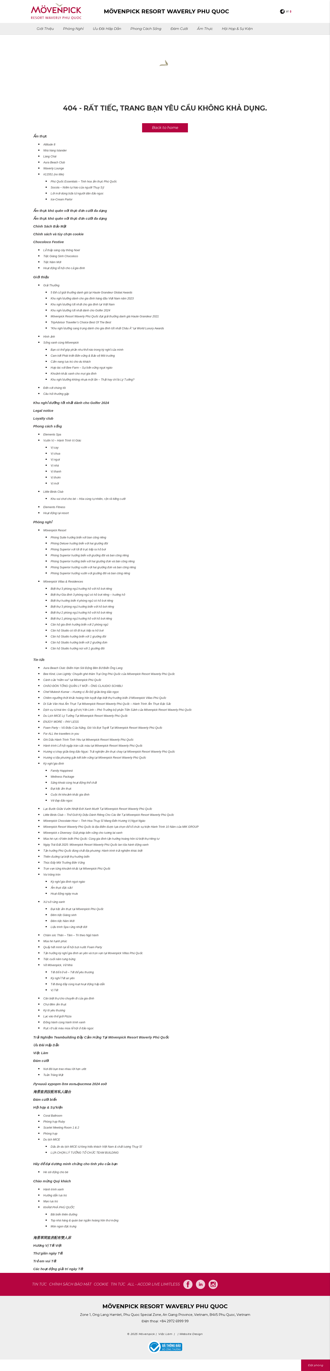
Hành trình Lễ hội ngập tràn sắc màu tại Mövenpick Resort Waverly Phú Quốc (93, 745)
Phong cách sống (145, 28)
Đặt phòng (315, 1365)
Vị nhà (55, 465)
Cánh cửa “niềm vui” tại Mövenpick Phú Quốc (72, 680)
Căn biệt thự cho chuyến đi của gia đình (68, 998)
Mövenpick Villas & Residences (63, 581)
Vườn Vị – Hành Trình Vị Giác (62, 440)
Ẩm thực (205, 28)
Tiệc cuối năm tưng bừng (59, 959)
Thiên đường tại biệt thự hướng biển (66, 856)
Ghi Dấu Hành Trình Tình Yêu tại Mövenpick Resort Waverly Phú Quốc (88, 739)
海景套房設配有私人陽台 (52, 1092)
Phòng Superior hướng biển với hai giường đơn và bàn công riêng (93, 561)
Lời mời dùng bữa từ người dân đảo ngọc (77, 193)
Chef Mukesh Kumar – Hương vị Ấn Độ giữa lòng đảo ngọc (81, 692)
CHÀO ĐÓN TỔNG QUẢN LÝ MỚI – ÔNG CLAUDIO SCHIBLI (83, 686)
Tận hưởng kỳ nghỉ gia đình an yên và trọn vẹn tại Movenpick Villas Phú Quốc (93, 953)
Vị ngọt (55, 459)
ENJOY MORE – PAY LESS (61, 721)
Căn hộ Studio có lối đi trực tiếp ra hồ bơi (77, 630)
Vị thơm (56, 477)
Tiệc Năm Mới (52, 262)
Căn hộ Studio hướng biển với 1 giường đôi (78, 636)
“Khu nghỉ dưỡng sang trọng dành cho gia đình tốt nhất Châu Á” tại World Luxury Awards (107, 328)
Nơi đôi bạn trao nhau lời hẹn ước (64, 1069)
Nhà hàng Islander (55, 150)
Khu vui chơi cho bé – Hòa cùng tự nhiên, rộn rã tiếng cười (88, 499)
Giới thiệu (45, 28)
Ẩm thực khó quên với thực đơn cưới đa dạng (70, 211)
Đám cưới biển (45, 1099)
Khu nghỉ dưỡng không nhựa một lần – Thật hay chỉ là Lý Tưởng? (92, 379)
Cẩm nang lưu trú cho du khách (71, 361)
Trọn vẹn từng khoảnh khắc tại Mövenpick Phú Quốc (76, 868)
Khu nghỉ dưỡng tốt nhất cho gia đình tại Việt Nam (83, 304)
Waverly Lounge (53, 168)
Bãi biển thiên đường (64, 1214)
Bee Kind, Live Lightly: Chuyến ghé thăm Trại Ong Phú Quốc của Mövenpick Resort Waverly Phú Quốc (109, 674)
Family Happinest (62, 770)
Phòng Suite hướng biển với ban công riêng (78, 537)
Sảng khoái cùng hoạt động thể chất (74, 782)
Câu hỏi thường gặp (56, 393)
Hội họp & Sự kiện (237, 28)
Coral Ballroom (52, 1115)
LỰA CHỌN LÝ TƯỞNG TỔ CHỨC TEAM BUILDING (84, 1152)
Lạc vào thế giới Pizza (57, 1016)
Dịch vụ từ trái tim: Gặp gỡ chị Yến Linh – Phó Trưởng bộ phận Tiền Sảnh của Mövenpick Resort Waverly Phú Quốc (117, 709)
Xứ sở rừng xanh (54, 902)
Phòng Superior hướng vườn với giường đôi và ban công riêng (90, 573)
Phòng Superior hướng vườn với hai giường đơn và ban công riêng (93, 567)
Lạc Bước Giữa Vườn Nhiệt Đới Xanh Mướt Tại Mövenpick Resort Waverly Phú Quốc (97, 809)
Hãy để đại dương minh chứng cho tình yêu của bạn (75, 1164)
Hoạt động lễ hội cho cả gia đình (64, 268)
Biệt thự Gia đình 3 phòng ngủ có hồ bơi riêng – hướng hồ (88, 594)
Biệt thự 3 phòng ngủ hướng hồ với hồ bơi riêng (81, 588)
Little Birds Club (53, 491)
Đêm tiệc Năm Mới (62, 921)
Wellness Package (62, 776)
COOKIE (101, 1284)
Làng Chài (49, 156)
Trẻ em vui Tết (44, 1261)
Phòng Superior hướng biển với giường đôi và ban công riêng (90, 555)
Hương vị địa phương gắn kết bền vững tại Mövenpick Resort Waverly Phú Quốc (94, 757)
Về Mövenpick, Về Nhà (57, 965)
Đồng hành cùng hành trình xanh (64, 1022)
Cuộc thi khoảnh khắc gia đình (70, 794)
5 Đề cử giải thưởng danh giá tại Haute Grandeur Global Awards (91, 292)
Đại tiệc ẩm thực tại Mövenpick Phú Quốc (77, 909)
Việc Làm (40, 1053)
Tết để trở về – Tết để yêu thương (72, 972)
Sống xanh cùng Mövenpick (61, 342)
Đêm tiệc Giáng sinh (64, 915)
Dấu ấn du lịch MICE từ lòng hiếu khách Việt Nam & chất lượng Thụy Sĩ (96, 1146)
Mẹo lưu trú (50, 1201)
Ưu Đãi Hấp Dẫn (107, 28)
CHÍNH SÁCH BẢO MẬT (70, 1284)
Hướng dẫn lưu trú (55, 1195)
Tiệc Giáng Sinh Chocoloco (60, 256)
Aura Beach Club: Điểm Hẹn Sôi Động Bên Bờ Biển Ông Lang (83, 668)
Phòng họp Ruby (54, 1121)
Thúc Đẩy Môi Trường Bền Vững (64, 862)
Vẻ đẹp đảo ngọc (62, 800)
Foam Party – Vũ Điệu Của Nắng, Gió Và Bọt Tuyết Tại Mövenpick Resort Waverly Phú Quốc (102, 727)
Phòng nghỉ (73, 28)
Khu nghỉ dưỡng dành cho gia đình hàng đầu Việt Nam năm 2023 (92, 298)
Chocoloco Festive (48, 242)
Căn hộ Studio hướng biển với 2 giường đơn (79, 642)
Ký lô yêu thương (54, 1010)
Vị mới (55, 483)
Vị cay (54, 447)
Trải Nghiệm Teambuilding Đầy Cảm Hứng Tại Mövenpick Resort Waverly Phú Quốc (101, 1037)
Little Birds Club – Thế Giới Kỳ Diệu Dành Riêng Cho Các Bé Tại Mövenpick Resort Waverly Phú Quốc (108, 814)
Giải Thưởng (51, 285)
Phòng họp (50, 1133)
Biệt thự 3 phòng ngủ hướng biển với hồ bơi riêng (82, 606)
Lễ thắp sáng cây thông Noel (61, 250)
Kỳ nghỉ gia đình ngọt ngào (68, 881)
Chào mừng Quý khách (52, 1181)
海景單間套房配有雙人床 (52, 1238)
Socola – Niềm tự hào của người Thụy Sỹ (77, 187)
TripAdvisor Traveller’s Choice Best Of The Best (81, 322)
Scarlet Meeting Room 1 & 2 (61, 1127)
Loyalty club (43, 418)
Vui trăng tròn (51, 874)
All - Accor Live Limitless (154, 1284)
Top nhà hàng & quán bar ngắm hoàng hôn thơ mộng (84, 1220)
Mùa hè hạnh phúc (55, 941)
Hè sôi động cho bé (55, 1172)
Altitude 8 (49, 144)
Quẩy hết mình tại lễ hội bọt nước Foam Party (72, 947)
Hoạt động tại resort (56, 513)
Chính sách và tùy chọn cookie (58, 234)
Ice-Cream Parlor (61, 199)
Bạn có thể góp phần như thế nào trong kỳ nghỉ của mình (87, 349)
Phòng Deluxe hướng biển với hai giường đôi (79, 543)
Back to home (165, 127)
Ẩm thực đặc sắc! (62, 887)
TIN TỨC (39, 1284)
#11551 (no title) (53, 174)
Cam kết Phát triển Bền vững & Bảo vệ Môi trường (83, 355)
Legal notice (43, 410)
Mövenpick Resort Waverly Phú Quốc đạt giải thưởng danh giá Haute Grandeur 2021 (105, 316)
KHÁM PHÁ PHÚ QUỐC (58, 1207)
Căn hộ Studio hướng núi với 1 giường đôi (77, 648)
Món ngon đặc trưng (63, 1226)
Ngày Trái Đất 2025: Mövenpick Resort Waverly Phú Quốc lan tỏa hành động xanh (95, 844)
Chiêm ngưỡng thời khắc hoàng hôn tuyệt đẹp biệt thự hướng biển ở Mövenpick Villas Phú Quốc (104, 698)
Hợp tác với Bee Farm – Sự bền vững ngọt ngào (81, 367)
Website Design (191, 1334)
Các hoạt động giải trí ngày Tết (58, 1269)
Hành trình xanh (53, 1189)
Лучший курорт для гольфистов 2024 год (70, 1084)
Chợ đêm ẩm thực (54, 1004)
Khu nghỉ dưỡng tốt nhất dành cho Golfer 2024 (80, 310)
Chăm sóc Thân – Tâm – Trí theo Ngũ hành (71, 935)
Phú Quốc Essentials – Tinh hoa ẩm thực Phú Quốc (84, 181)
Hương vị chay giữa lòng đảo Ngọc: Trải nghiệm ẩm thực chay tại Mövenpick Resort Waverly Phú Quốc (109, 751)
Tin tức (39, 660)
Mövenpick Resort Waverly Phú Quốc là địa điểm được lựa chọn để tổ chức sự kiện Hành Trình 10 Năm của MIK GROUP (121, 826)
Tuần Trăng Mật (53, 1075)
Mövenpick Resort (54, 530)
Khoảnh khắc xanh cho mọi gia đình (73, 373)
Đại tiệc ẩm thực (61, 788)
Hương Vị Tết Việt (47, 1245)
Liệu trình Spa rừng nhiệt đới (69, 927)
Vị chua (55, 453)
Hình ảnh (49, 336)
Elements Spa (52, 434)
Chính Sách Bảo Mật (49, 226)
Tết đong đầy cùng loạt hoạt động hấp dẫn (78, 984)
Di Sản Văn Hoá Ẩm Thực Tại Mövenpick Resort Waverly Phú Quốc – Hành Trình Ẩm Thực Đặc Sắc (107, 703)
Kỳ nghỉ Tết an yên (63, 978)
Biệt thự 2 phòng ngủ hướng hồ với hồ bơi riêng (81, 612)
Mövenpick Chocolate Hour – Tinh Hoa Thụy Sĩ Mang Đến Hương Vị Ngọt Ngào (94, 820)
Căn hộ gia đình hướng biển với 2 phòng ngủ (79, 624)
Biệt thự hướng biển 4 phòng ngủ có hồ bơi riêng (82, 600)
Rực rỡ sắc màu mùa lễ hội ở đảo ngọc (68, 1028)
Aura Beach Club (54, 162)
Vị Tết (54, 990)
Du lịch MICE (51, 1139)
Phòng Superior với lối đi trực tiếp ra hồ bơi (78, 549)
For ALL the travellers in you (61, 733)
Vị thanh (56, 471)
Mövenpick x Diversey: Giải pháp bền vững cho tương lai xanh (82, 832)
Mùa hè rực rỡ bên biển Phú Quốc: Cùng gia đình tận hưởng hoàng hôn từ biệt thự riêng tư (101, 838)
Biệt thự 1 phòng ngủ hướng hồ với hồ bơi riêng (81, 618)
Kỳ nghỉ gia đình (53, 763)
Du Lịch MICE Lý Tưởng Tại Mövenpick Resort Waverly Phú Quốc (85, 715)
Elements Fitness (54, 507)
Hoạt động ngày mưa (64, 893)
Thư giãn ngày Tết (48, 1253)
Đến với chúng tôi (54, 388)
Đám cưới (179, 28)
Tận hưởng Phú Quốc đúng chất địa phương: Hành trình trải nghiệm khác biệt (92, 850)
